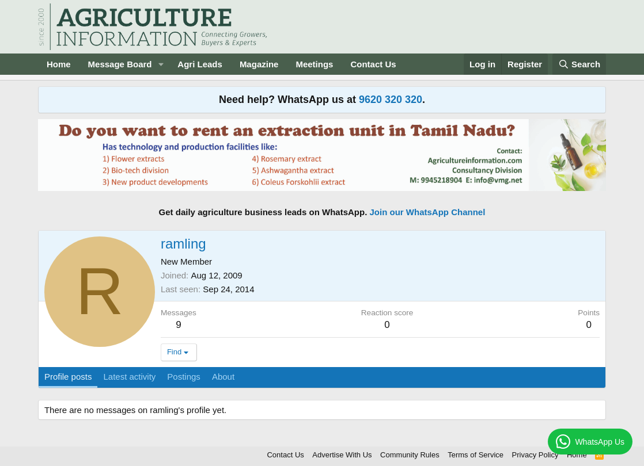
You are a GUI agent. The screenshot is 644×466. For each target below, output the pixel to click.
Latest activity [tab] (129, 376)
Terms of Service (475, 454)
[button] (161, 64)
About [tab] (223, 376)
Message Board (120, 64)
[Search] (579, 64)
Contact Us (373, 64)
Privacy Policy (535, 454)
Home (59, 64)
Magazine (259, 64)
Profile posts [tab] (68, 376)
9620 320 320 (390, 99)
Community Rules (410, 454)
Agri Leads (199, 64)
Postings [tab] (183, 376)
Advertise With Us (342, 454)
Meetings (314, 64)
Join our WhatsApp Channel (428, 212)
